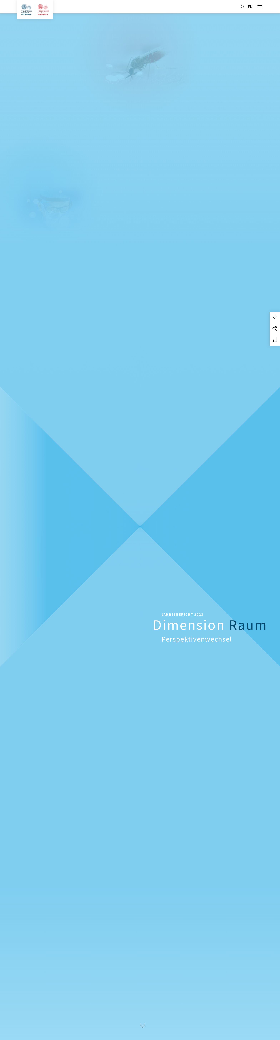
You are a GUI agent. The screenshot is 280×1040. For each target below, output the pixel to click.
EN (250, 6)
